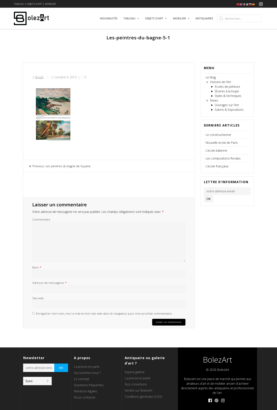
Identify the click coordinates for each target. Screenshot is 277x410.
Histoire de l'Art (220, 82)
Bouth (39, 77)
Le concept (81, 379)
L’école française (217, 166)
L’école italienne (216, 150)
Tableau (131, 18)
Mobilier (181, 18)
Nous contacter (85, 397)
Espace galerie (134, 372)
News (214, 100)
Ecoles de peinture (227, 86)
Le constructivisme (218, 135)
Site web (38, 298)
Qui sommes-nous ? (87, 372)
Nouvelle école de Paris (221, 143)
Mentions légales (85, 391)
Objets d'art (156, 18)
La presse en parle (86, 366)
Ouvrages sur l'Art (227, 105)
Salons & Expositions (229, 109)
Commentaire (41, 219)
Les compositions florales (223, 158)
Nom (36, 267)
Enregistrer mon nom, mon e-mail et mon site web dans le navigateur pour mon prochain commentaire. (104, 313)
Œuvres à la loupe (227, 91)
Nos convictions (136, 384)
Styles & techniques (228, 96)
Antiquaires (204, 18)
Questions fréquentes (89, 385)
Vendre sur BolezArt (138, 390)
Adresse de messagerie (49, 283)
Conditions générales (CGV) (143, 396)
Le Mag (210, 77)
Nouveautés (109, 18)
